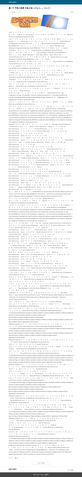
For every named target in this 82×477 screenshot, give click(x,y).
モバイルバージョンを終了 (41, 474)
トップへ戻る (70, 470)
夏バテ (16, 457)
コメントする (41, 463)
